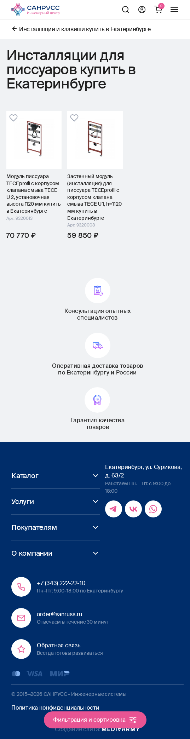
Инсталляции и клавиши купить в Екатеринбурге (85, 29)
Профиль (142, 9)
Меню (174, 9)
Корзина (158, 9)
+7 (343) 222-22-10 (61, 583)
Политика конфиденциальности (55, 707)
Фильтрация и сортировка (95, 720)
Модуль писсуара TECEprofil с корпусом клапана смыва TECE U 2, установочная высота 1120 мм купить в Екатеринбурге (33, 193)
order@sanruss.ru (59, 614)
